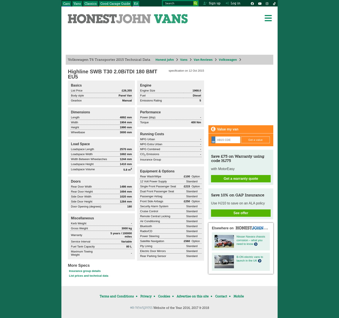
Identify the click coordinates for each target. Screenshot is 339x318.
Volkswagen (228, 60)
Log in (233, 3)
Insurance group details (85, 271)
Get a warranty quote (241, 178)
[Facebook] (252, 3)
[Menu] (268, 18)
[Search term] (180, 3)
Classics (91, 3)
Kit (136, 3)
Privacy (146, 296)
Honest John (164, 60)
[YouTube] (259, 3)
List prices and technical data (88, 275)
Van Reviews (203, 60)
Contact (221, 296)
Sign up (212, 3)
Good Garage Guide (115, 3)
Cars (66, 3)
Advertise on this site (193, 296)
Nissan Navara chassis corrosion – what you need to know (251, 240)
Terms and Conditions (117, 296)
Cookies (164, 296)
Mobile (238, 296)
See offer (240, 213)
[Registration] (225, 140)
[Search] (195, 3)
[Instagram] (267, 3)
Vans (77, 3)
